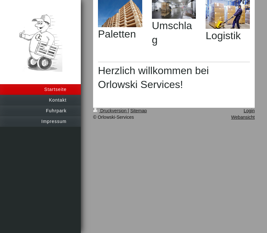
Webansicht (243, 117)
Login (249, 110)
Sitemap (138, 110)
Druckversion (110, 110)
